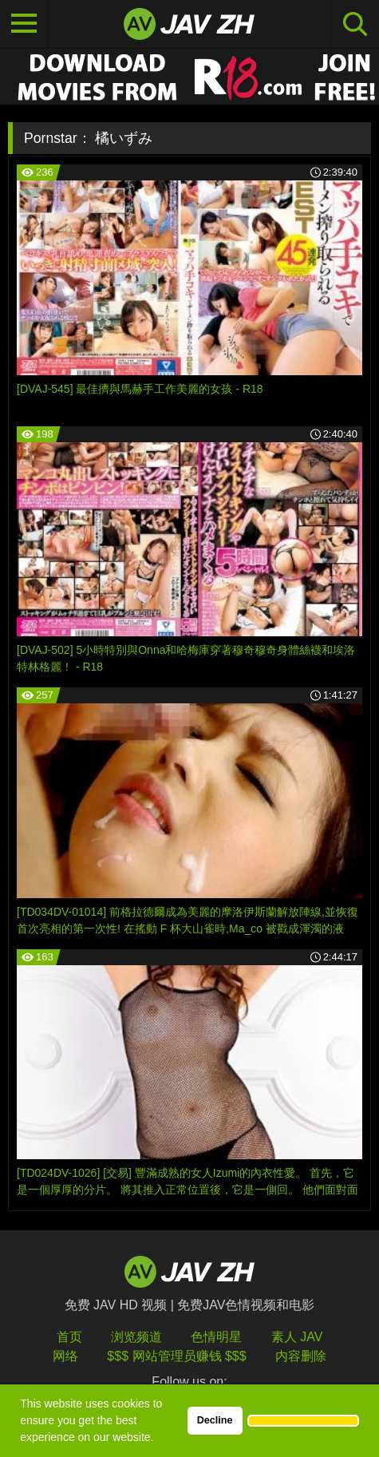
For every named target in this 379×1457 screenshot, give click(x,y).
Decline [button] (215, 1420)
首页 (69, 1337)
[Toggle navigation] (24, 24)
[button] (303, 1420)
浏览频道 (136, 1337)
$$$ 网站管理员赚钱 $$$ (176, 1356)
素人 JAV (297, 1337)
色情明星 (216, 1337)
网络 (65, 1356)
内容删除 (300, 1356)
